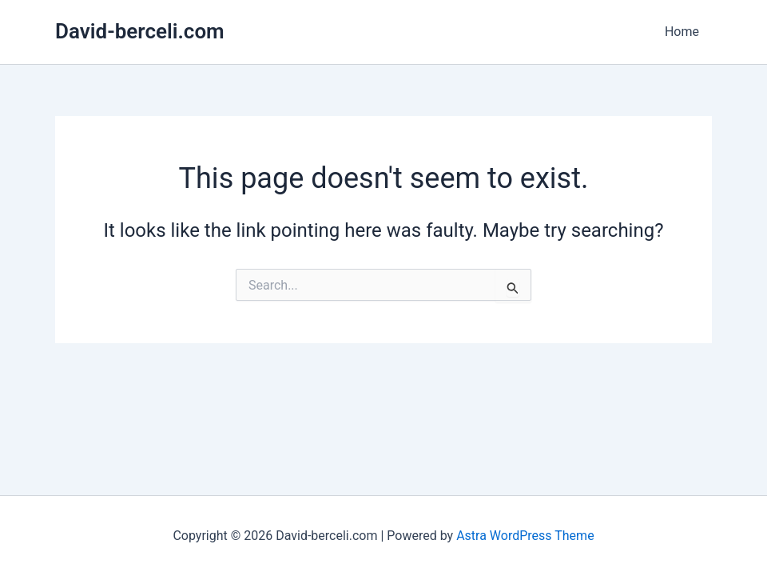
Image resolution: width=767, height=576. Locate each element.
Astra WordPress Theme (525, 535)
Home (682, 31)
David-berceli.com (140, 31)
